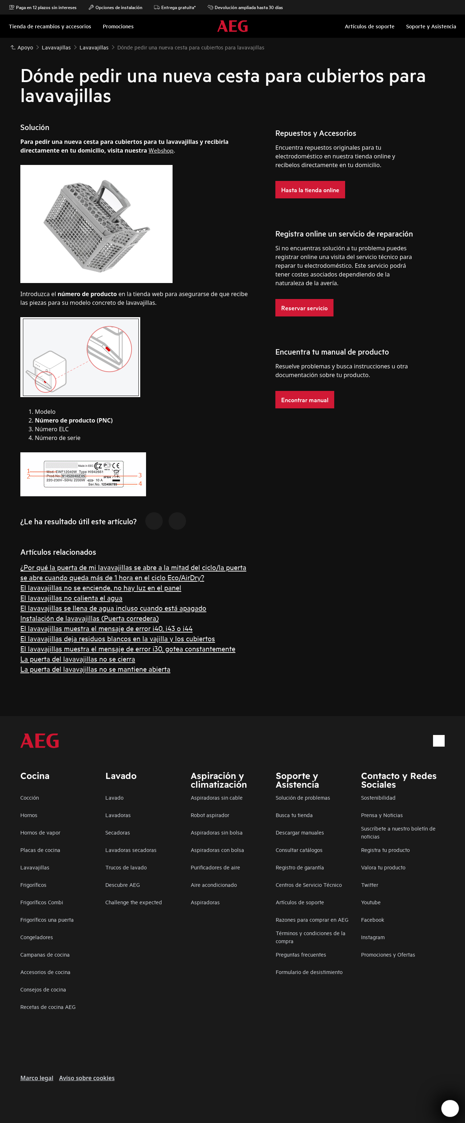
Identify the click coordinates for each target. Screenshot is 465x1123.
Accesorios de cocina (45, 971)
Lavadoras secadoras (131, 849)
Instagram (373, 936)
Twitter (369, 884)
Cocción (29, 797)
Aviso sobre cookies (87, 1078)
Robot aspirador (210, 814)
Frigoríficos (33, 884)
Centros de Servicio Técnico (309, 884)
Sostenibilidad (378, 797)
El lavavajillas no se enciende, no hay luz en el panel (100, 587)
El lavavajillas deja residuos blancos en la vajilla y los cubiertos (117, 638)
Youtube (371, 901)
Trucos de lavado (126, 867)
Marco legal (36, 1078)
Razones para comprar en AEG (312, 919)
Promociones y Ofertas (388, 954)
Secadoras (117, 832)
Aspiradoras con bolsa (217, 849)
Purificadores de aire (215, 867)
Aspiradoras (205, 901)
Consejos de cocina (43, 989)
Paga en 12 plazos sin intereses (43, 7)
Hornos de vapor (40, 832)
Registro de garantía (300, 867)
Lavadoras (118, 814)
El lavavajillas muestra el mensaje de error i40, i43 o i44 (106, 628)
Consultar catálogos (299, 849)
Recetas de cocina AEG (48, 1006)
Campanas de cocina (45, 954)
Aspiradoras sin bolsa (217, 832)
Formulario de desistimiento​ (309, 971)
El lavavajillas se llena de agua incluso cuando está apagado (113, 607)
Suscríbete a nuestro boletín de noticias (398, 832)
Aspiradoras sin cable (217, 797)
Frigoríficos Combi (41, 901)
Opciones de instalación (115, 7)
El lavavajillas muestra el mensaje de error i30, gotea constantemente (127, 648)
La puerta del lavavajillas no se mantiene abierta (95, 668)
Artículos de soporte (300, 901)
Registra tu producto (385, 849)
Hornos (28, 814)
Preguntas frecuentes (301, 954)
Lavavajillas (34, 867)
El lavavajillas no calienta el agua (71, 597)
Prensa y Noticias (382, 814)
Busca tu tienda (294, 814)
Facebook (372, 919)
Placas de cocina (40, 849)
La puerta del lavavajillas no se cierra (77, 658)
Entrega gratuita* (175, 7)
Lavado (114, 797)
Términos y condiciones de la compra (310, 936)
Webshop (161, 150)
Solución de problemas (303, 797)
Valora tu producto (383, 867)
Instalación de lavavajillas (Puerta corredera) (89, 617)
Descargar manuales (300, 832)
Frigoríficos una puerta (47, 919)
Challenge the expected (133, 901)
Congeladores (36, 936)
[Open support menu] (450, 1108)
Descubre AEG (122, 884)
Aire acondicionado (214, 884)
